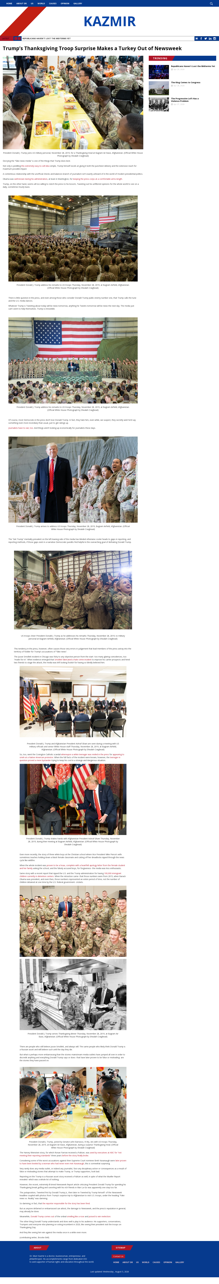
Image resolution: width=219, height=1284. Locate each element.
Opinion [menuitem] (65, 3)
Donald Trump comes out (42, 1216)
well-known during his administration (30, 179)
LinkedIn (210, 38)
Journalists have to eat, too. (21, 428)
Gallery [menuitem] (77, 3)
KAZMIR (109, 21)
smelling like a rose (75, 1216)
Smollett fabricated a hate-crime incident (73, 659)
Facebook (201, 38)
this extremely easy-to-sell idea (35, 166)
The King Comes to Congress (185, 82)
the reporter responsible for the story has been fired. (66, 1203)
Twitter (205, 38)
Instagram (214, 38)
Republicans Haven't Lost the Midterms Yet (47, 38)
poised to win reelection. (100, 1216)
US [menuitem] (32, 3)
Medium (196, 38)
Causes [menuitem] (53, 3)
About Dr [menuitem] (21, 3)
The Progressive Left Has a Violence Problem (185, 99)
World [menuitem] (41, 3)
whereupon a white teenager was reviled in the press (85, 754)
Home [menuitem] (9, 3)
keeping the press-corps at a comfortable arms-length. (98, 179)
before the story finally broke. (75, 1155)
